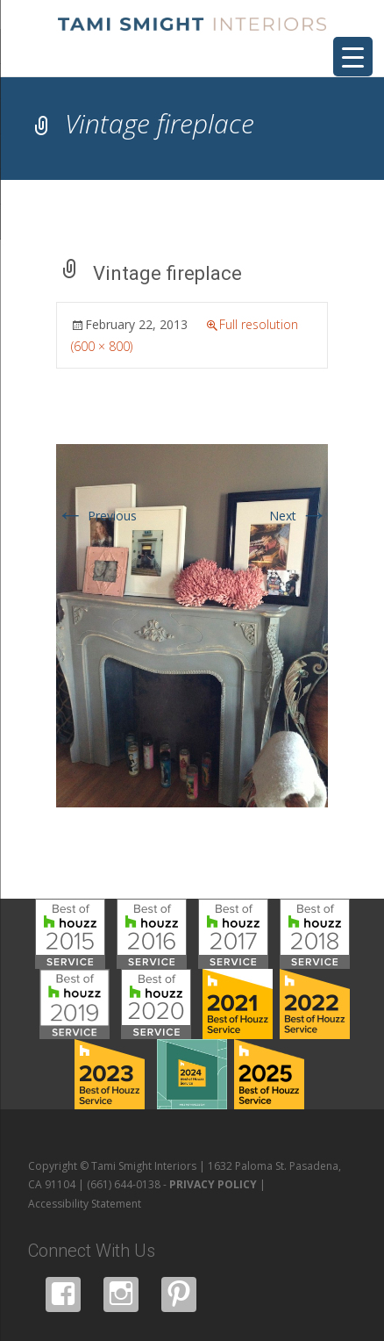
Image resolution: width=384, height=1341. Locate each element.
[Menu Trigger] (353, 56)
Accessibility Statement (84, 1203)
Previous (96, 515)
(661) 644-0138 (123, 1184)
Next (298, 515)
